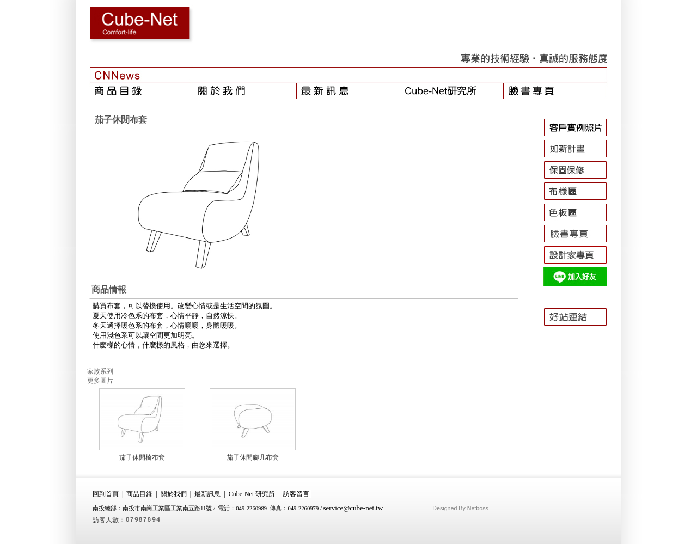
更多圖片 (100, 380)
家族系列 (100, 371)
